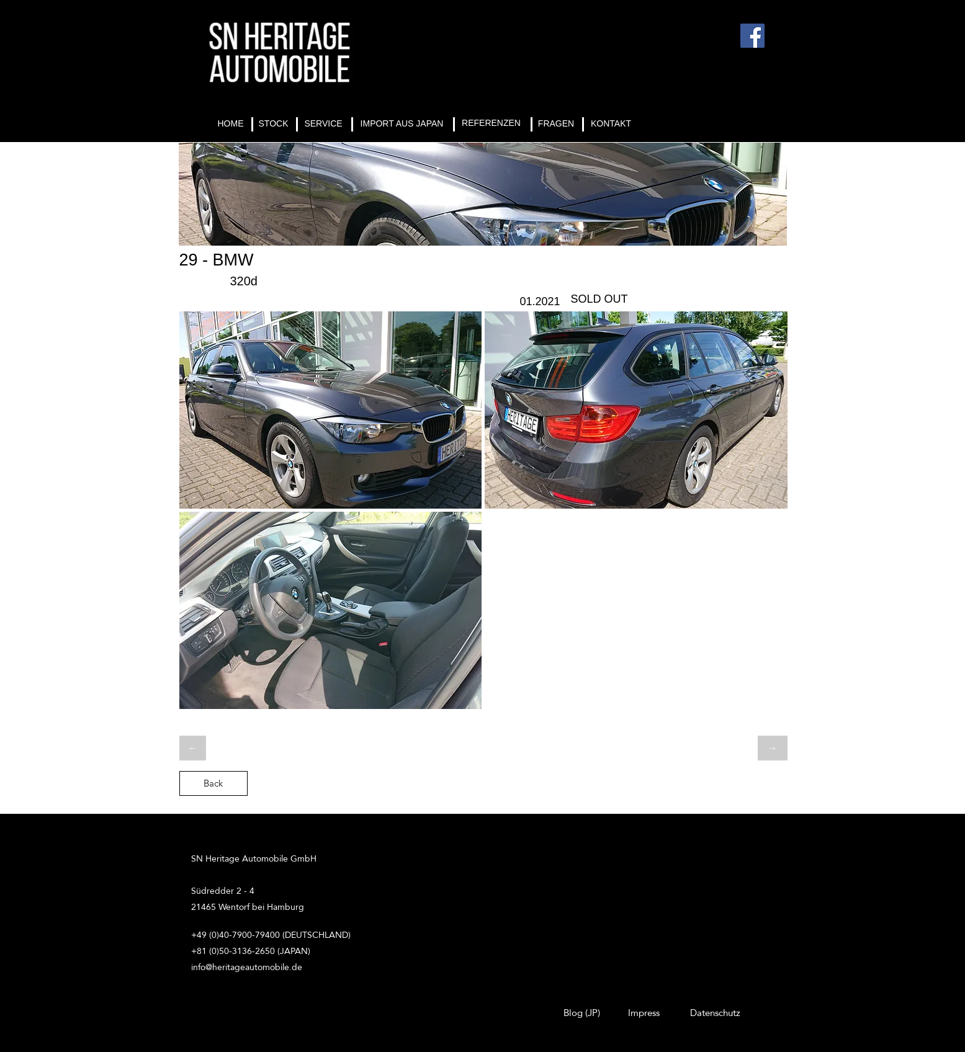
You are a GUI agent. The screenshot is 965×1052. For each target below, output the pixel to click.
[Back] (213, 783)
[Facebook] (752, 36)
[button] (330, 410)
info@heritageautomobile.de (246, 967)
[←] (192, 748)
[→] (773, 748)
